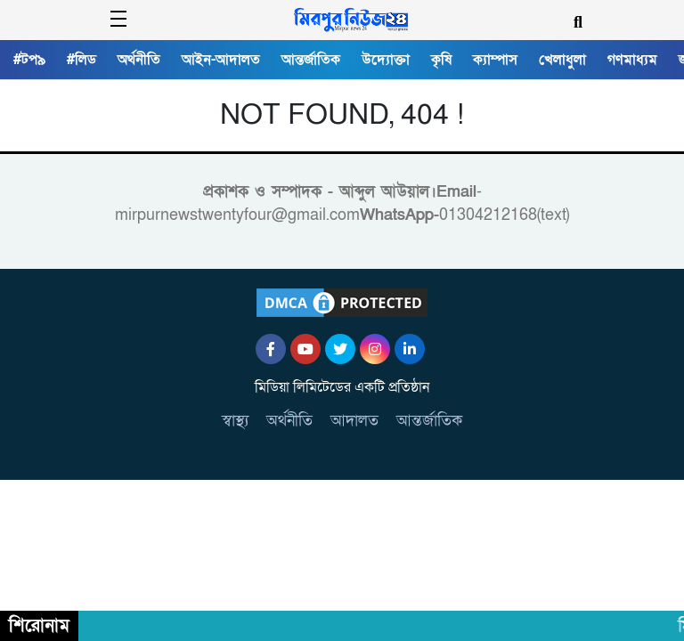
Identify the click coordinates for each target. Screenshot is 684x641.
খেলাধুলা (562, 59)
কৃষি (441, 59)
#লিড (81, 59)
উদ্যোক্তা (386, 59)
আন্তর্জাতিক (310, 59)
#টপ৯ (29, 59)
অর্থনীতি (139, 59)
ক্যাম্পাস (495, 59)
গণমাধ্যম (632, 59)
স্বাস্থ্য (235, 420)
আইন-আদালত (221, 59)
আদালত (354, 420)
